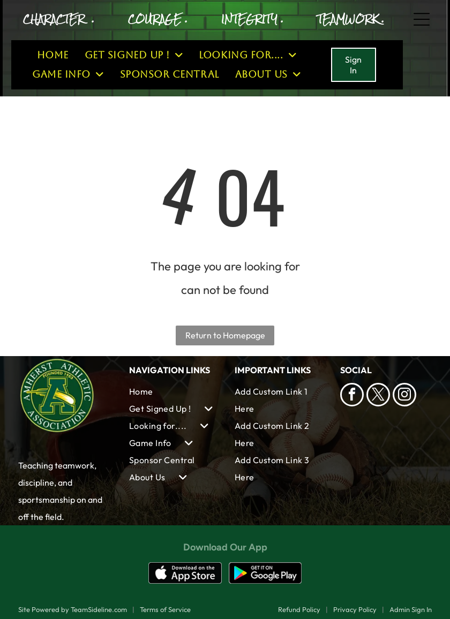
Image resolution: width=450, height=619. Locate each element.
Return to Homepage (225, 335)
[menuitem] (53, 55)
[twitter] (378, 396)
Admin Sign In (410, 609)
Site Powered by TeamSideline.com (72, 609)
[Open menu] (422, 19)
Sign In (353, 65)
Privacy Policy (355, 609)
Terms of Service (165, 609)
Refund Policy (299, 609)
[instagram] (404, 396)
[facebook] (352, 396)
